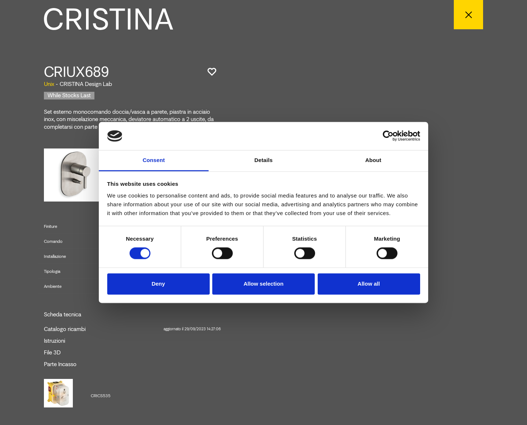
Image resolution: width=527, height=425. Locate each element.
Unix (49, 83)
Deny (158, 284)
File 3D (52, 353)
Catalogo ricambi (132, 329)
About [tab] (373, 160)
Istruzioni (54, 341)
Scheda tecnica (62, 314)
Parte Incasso (60, 364)
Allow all (369, 284)
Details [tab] (263, 160)
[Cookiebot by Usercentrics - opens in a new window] (388, 136)
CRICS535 (101, 395)
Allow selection (263, 284)
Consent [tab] (154, 160)
